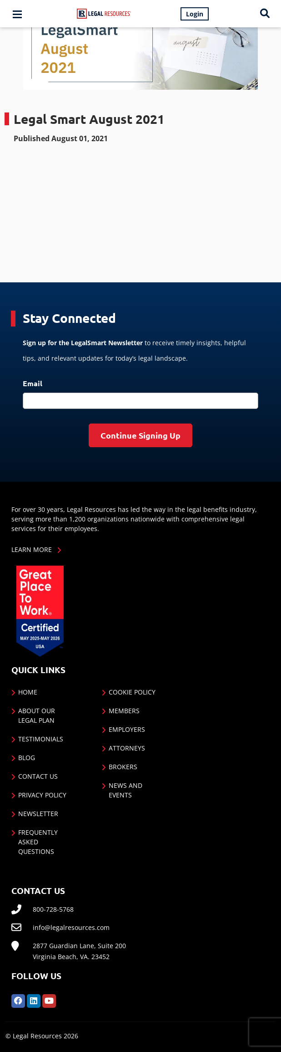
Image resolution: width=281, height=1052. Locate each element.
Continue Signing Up (140, 435)
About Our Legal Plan (36, 715)
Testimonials (40, 739)
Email (32, 383)
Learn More (31, 549)
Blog (26, 757)
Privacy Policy (42, 795)
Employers (127, 729)
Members (124, 710)
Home (27, 692)
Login (194, 14)
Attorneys (127, 748)
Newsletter (38, 813)
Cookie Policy (132, 692)
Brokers (123, 766)
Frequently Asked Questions (38, 842)
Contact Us (38, 776)
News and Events (125, 790)
